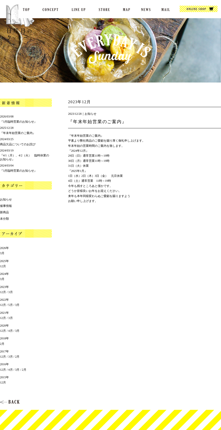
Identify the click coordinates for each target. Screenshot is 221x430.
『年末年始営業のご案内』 (97, 121)
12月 (3, 266)
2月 (2, 344)
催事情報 (6, 206)
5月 (10, 305)
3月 (2, 253)
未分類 (4, 218)
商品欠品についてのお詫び (18, 144)
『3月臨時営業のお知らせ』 (18, 121)
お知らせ (90, 114)
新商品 (4, 212)
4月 (10, 330)
